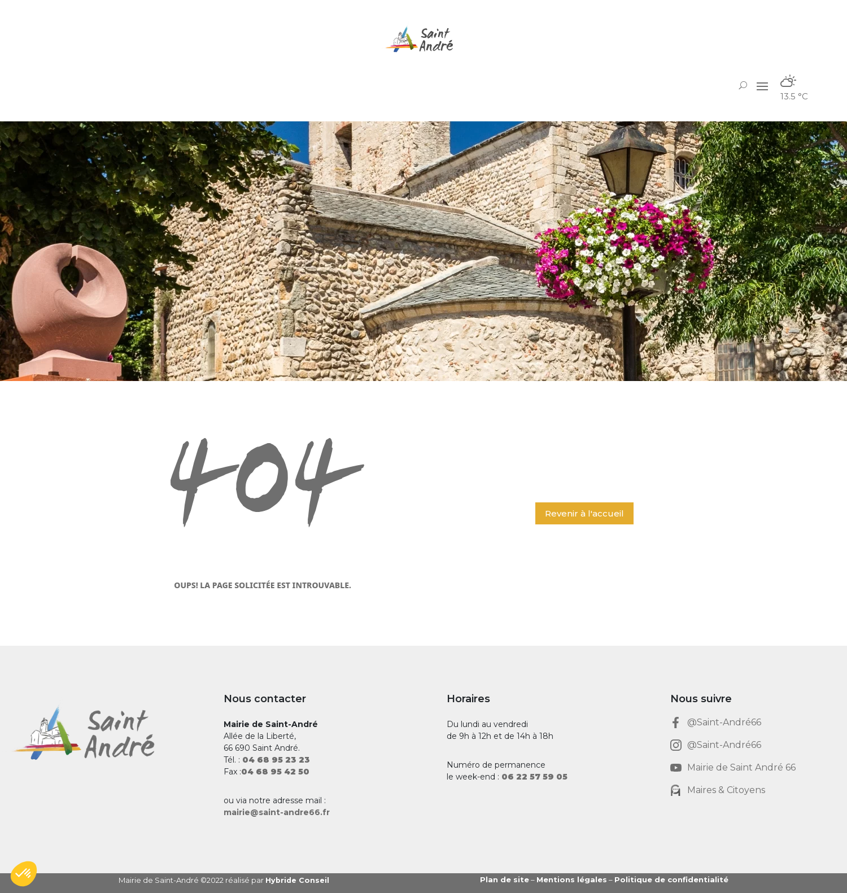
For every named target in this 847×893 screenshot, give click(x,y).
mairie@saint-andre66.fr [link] (277, 812)
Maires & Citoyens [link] (726, 790)
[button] (762, 85)
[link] (423, 39)
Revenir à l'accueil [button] (584, 513)
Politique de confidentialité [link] (671, 879)
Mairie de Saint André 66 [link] (741, 767)
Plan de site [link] (504, 879)
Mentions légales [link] (571, 879)
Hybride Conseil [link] (297, 880)
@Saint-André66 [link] (724, 722)
